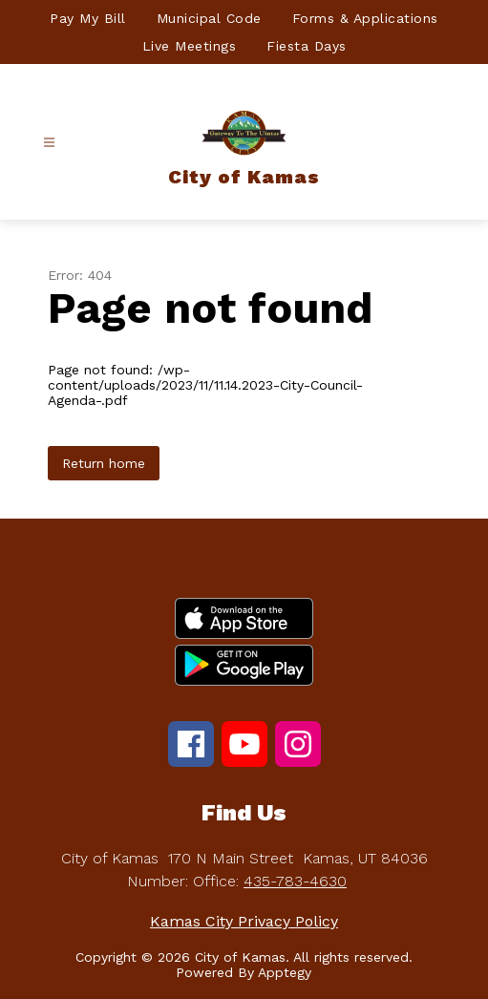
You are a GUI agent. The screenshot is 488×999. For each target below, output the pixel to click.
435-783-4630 (295, 881)
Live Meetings (189, 45)
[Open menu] (49, 143)
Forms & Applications (365, 18)
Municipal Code (209, 18)
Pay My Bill (88, 18)
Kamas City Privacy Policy (244, 921)
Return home (103, 463)
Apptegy (284, 972)
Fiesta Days (306, 45)
